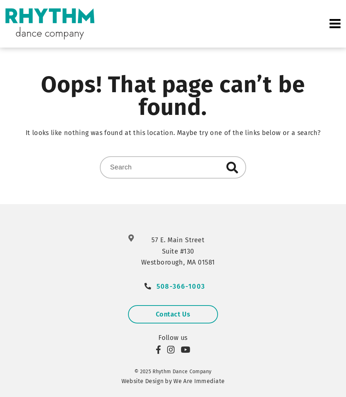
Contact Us (173, 314)
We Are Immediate (199, 381)
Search (232, 167)
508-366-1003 (181, 287)
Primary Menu (335, 23)
